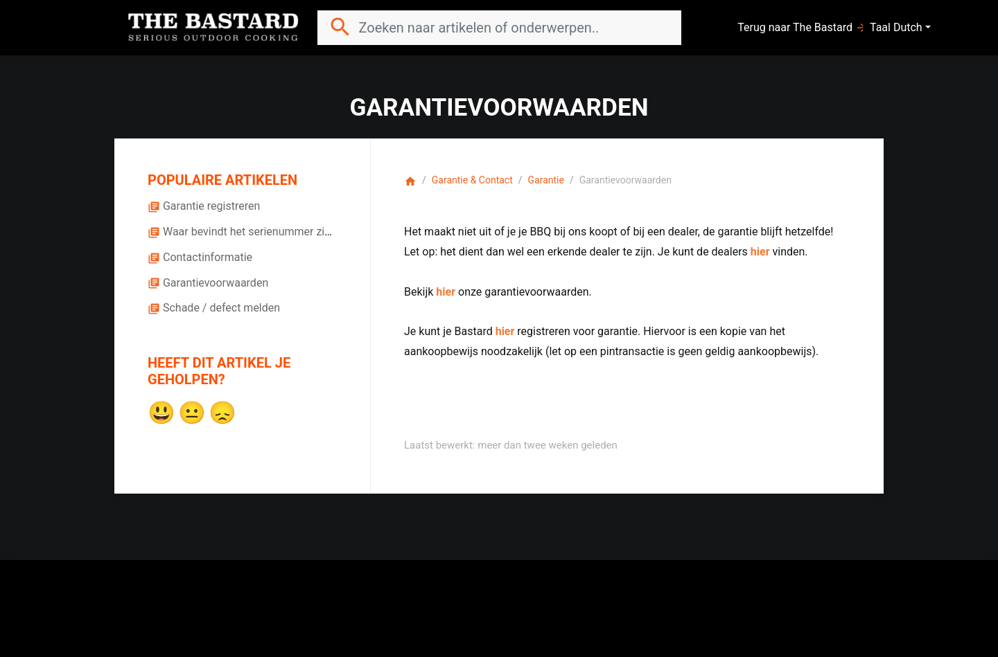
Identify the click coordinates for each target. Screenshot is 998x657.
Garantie (546, 180)
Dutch (907, 27)
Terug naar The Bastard (802, 28)
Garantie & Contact (472, 180)
